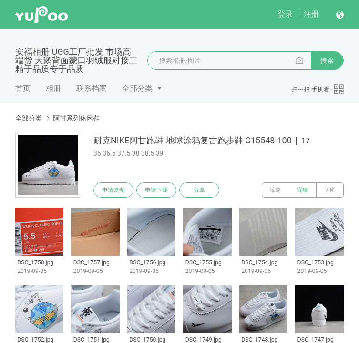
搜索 (327, 60)
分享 (199, 190)
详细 (302, 190)
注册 (311, 14)
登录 (285, 14)
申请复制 (113, 190)
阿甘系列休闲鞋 (76, 118)
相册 (53, 88)
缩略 (275, 190)
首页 (23, 88)
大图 (330, 190)
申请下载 (156, 190)
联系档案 (91, 88)
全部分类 (137, 88)
